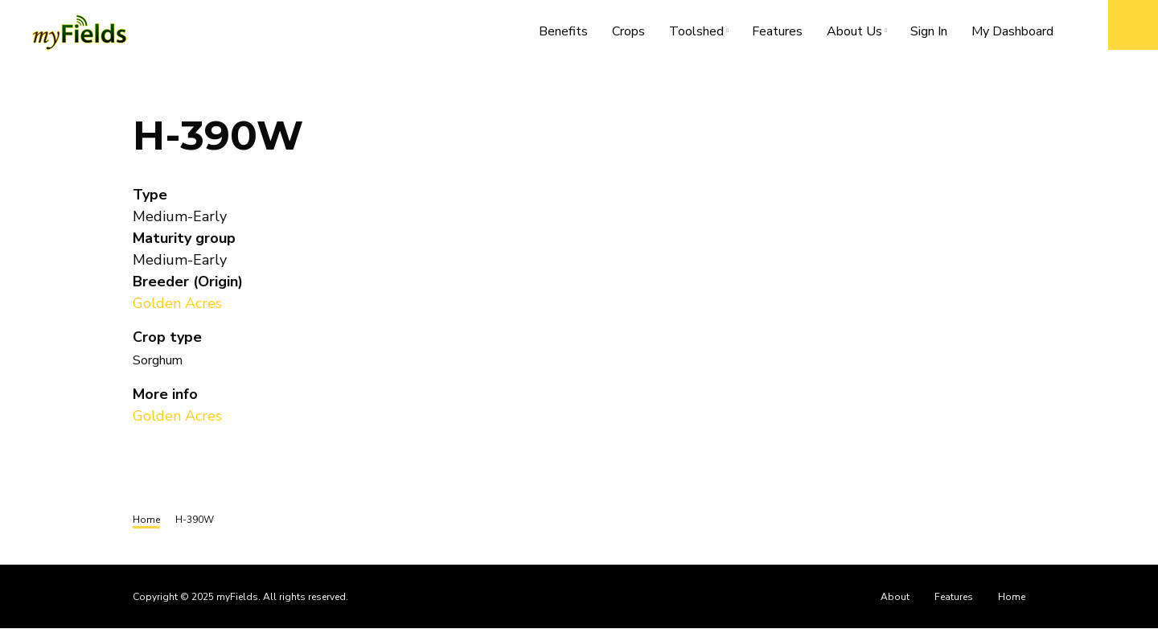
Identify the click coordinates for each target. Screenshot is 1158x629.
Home (1011, 596)
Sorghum (158, 360)
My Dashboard (1012, 31)
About (895, 596)
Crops (628, 31)
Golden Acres (177, 303)
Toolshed (702, 34)
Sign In (928, 31)
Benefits (563, 31)
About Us (860, 34)
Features (777, 31)
